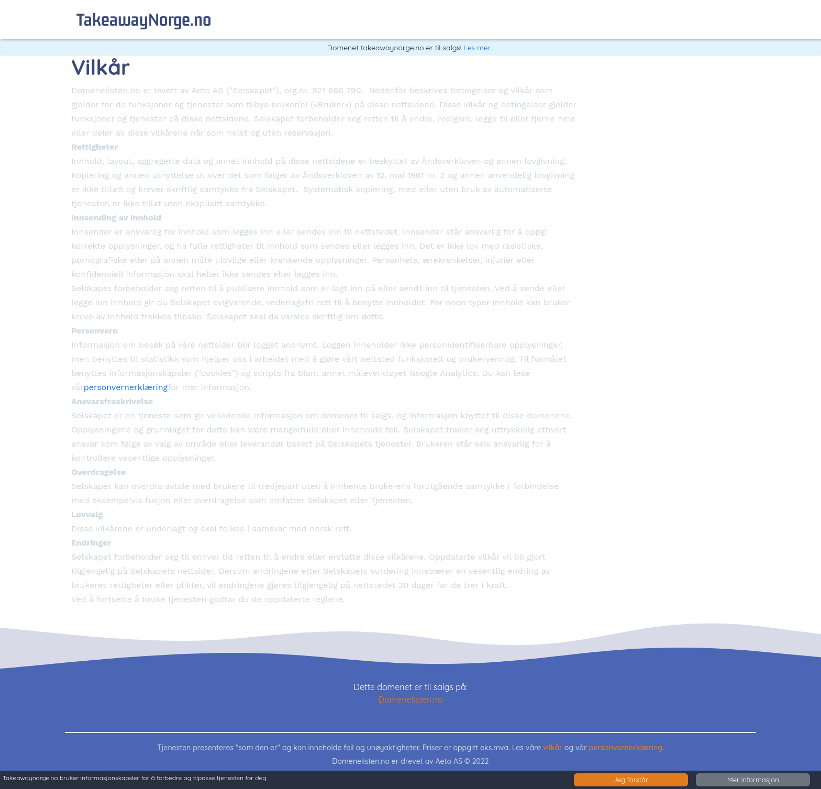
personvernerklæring (126, 387)
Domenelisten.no (410, 699)
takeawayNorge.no (144, 19)
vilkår (552, 747)
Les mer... (478, 47)
